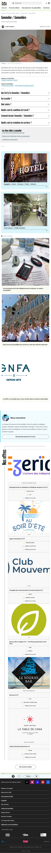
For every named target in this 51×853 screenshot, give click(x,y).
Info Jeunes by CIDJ (7, 796)
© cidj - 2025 (23, 851)
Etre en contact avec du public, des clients (24, 85)
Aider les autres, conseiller (7, 85)
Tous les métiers (14, 8)
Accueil (3, 13)
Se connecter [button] (46, 3)
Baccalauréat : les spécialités (31, 8)
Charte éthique (20, 847)
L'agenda (3, 800)
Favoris (28, 776)
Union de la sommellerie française (13, 133)
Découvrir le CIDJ (6, 792)
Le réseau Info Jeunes (7, 820)
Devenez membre (6, 816)
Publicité (11, 847)
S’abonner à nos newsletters (9, 824)
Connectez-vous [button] (7, 829)
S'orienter (46, 8)
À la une (4, 8)
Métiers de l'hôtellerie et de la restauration (16, 136)
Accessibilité (36, 847)
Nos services (5, 804)
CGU (40, 847)
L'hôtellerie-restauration (10, 139)
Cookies (28, 851)
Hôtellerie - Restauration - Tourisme (9, 80)
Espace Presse (5, 812)
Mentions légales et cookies (29, 847)
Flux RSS (15, 847)
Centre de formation (7, 808)
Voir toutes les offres (25, 767)
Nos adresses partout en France (25, 436)
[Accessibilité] (13, 776)
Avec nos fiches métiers (13, 13)
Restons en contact (7, 788)
